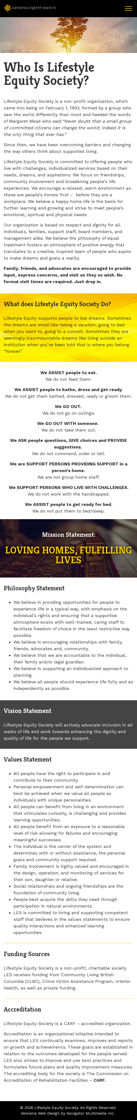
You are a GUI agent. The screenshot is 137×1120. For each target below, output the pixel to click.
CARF (98, 1080)
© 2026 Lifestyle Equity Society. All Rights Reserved (68, 1107)
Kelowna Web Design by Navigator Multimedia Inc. (68, 1113)
